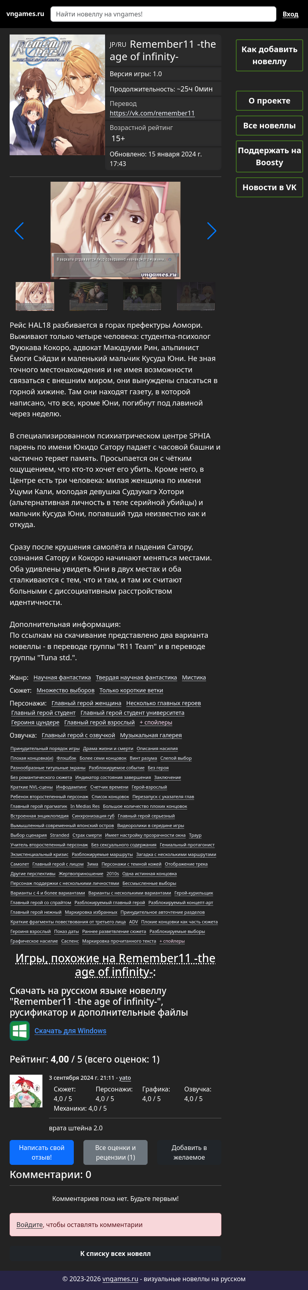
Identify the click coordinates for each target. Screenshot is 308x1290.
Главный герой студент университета (132, 712)
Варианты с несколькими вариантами (129, 893)
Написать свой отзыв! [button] (42, 1152)
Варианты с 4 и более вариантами (47, 893)
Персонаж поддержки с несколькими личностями (64, 883)
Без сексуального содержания (124, 845)
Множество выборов (65, 690)
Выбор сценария (28, 835)
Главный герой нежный (36, 912)
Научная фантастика (62, 677)
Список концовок (110, 796)
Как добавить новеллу (269, 55)
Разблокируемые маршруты (102, 854)
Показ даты (66, 931)
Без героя (158, 768)
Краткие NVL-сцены (31, 787)
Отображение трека (186, 864)
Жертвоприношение (81, 873)
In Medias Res (85, 806)
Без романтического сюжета (41, 777)
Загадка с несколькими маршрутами (176, 854)
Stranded (59, 835)
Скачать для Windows (70, 1031)
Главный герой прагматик (38, 806)
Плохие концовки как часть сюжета (179, 922)
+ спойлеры (156, 722)
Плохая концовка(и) (31, 758)
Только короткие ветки (131, 690)
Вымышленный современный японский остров (62, 825)
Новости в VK (270, 187)
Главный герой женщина (87, 703)
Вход (290, 14)
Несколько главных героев (163, 703)
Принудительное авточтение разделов (163, 912)
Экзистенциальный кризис (39, 854)
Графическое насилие (34, 941)
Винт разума (143, 758)
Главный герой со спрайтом (40, 902)
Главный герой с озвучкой (78, 735)
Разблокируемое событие (117, 768)
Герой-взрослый (149, 787)
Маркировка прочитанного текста (119, 941)
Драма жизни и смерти (108, 748)
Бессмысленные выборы (149, 883)
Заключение (167, 777)
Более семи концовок (102, 758)
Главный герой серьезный (146, 816)
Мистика (194, 677)
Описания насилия (157, 748)
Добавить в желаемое (189, 1152)
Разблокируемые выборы (177, 931)
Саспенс (70, 941)
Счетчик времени (109, 787)
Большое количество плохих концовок (145, 806)
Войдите (29, 1224)
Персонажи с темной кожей (131, 864)
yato (125, 1077)
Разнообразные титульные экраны (47, 768)
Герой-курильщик (193, 893)
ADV (133, 922)
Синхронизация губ (93, 816)
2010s (113, 873)
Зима (92, 864)
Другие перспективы (32, 873)
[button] (19, 231)
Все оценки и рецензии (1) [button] (115, 1152)
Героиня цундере (35, 722)
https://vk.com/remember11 (152, 113)
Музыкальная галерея (151, 735)
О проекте (269, 100)
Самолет (19, 864)
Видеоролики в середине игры (150, 825)
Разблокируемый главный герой (110, 902)
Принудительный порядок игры (45, 748)
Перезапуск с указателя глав (163, 796)
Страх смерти (87, 835)
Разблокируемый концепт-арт (180, 902)
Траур (195, 835)
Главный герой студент (43, 712)
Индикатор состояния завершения (113, 777)
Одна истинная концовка (149, 873)
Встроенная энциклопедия (39, 816)
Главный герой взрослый (99, 722)
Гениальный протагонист (187, 845)
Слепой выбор (176, 758)
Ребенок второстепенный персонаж (49, 796)
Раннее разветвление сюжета (114, 931)
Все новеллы (269, 125)
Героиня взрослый (30, 931)
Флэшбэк (66, 758)
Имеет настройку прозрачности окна (145, 835)
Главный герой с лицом (58, 864)
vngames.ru (120, 1278)
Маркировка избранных (91, 912)
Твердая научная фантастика (136, 677)
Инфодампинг (71, 787)
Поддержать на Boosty (269, 156)
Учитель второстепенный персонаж (49, 845)
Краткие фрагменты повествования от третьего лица (68, 922)
